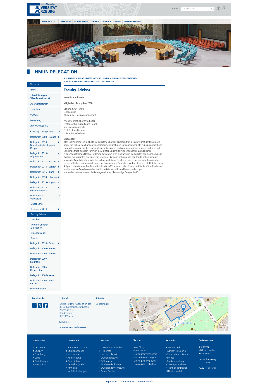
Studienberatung (108, 358)
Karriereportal (73, 358)
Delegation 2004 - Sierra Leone (42, 282)
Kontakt (65, 298)
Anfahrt (101, 298)
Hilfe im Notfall (174, 371)
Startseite (34, 84)
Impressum (111, 381)
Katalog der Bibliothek (144, 364)
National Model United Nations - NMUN (88, 78)
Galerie (34, 238)
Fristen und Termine (77, 347)
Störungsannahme (176, 364)
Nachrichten (73, 354)
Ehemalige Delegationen (42, 131)
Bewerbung (35, 120)
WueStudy (138, 347)
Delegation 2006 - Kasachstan (39, 268)
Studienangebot (75, 351)
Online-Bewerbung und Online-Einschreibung (145, 359)
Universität (49, 21)
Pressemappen (38, 288)
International (133, 21)
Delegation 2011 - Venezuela (39, 197)
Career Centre (107, 371)
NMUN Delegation (56, 72)
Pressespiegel (38, 233)
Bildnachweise (207, 350)
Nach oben (205, 353)
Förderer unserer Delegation (39, 226)
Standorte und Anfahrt (177, 354)
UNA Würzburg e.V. (39, 126)
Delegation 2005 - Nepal (42, 275)
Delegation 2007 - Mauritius (39, 260)
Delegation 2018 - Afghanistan (39, 155)
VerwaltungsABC (75, 364)
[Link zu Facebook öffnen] (45, 306)
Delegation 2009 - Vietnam (43, 248)
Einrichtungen (111, 21)
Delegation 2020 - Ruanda (43, 137)
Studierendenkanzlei (110, 364)
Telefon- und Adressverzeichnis (176, 349)
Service (104, 340)
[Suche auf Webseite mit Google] (197, 9)
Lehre (95, 21)
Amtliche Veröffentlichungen (76, 369)
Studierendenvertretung (112, 368)
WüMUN (34, 114)
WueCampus (140, 350)
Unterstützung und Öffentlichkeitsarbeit (40, 97)
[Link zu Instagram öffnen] (34, 306)
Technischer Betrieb (176, 368)
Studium (65, 21)
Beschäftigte (73, 361)
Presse (170, 358)
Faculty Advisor (38, 214)
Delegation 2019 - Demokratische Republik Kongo (42, 145)
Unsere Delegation (39, 104)
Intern (175, 8)
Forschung (81, 21)
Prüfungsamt (106, 361)
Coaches (35, 219)
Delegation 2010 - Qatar (42, 243)
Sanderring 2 (102, 304)
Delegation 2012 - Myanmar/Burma (39, 189)
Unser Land (35, 109)
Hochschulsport (108, 354)
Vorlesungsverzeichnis (145, 354)
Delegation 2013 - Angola (43, 182)
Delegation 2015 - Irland (42, 172)
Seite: (202, 368)
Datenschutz (127, 381)
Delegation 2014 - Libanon (43, 177)
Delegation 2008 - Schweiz (43, 253)
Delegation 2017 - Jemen (43, 161)
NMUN (33, 89)
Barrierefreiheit (145, 381)
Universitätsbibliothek (111, 347)
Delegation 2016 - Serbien (43, 166)
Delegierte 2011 (39, 209)
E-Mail (65, 321)
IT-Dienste (105, 351)
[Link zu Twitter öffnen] (40, 306)
